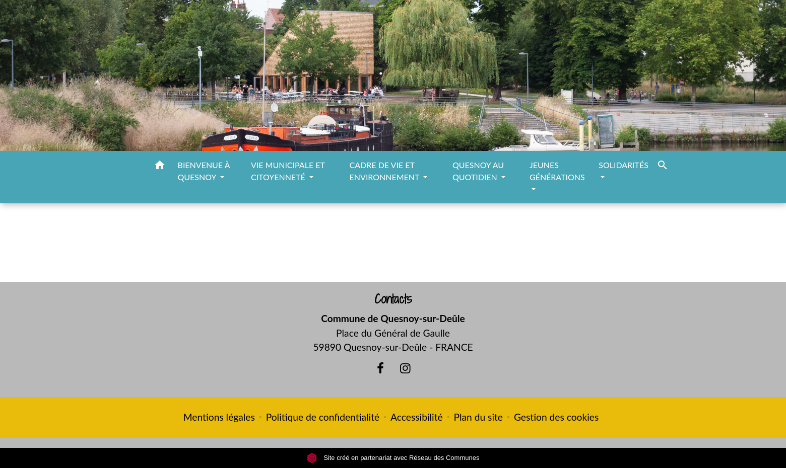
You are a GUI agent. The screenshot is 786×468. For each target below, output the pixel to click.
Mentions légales (219, 417)
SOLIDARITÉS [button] (623, 165)
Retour (393, 247)
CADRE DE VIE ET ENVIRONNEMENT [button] (386, 171)
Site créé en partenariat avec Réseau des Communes (393, 457)
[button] (160, 166)
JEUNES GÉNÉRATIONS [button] (557, 171)
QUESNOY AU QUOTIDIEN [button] (478, 171)
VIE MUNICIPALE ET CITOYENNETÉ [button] (288, 171)
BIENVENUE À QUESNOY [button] (204, 171)
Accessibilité (416, 417)
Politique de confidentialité (322, 417)
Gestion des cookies (556, 417)
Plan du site (478, 417)
